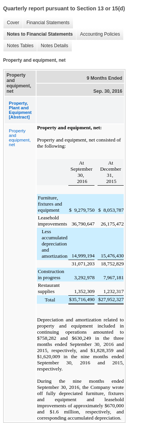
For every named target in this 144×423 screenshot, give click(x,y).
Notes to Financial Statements (38, 34)
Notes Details (52, 46)
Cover (11, 23)
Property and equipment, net (20, 137)
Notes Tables (18, 46)
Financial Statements (46, 23)
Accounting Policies (98, 34)
